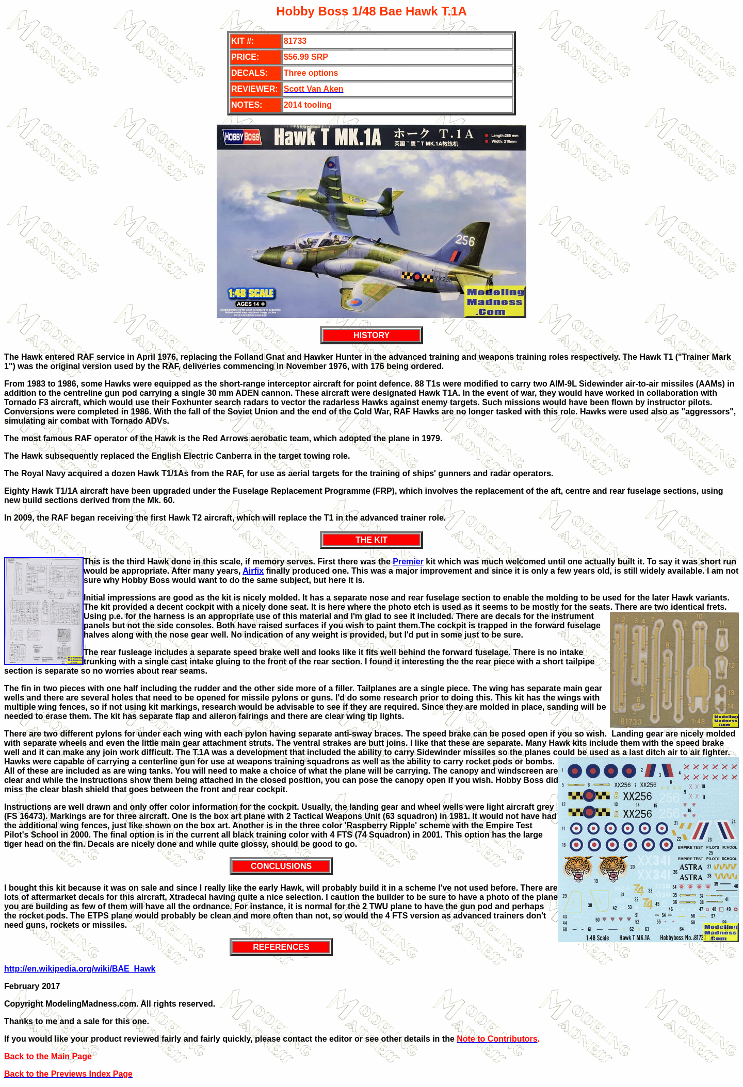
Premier (408, 561)
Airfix (253, 570)
